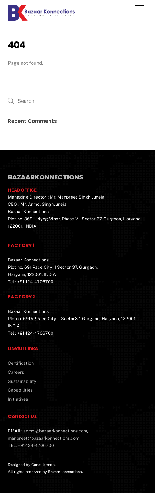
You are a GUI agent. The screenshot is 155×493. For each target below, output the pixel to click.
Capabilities (20, 390)
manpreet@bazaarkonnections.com (43, 438)
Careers (16, 372)
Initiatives (18, 399)
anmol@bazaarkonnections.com (55, 430)
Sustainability (22, 381)
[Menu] (139, 8)
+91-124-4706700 (36, 445)
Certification (21, 363)
